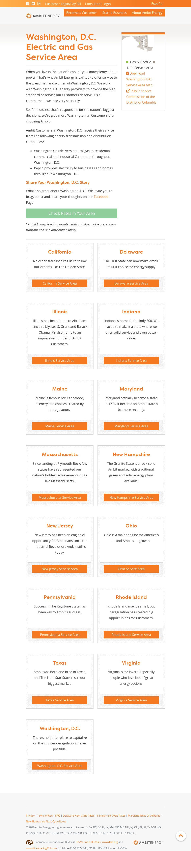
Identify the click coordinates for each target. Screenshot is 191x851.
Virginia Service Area (131, 700)
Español (157, 3)
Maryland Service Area (131, 426)
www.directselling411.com (41, 848)
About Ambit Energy (147, 12)
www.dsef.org (110, 842)
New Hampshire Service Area (131, 497)
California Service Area (60, 283)
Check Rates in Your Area (72, 213)
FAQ (57, 815)
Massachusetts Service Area (60, 497)
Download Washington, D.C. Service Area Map (139, 79)
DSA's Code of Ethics (89, 842)
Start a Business (114, 12)
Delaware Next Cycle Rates (78, 815)
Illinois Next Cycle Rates (111, 815)
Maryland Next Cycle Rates (144, 815)
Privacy (30, 815)
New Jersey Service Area (60, 569)
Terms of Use (45, 815)
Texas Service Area (60, 700)
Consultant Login (98, 4)
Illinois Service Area (59, 360)
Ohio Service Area (131, 569)
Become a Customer (81, 12)
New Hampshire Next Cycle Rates (46, 821)
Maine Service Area (59, 426)
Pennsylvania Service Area (60, 634)
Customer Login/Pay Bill (63, 4)
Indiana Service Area (131, 360)
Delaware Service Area (131, 283)
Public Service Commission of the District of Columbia (141, 97)
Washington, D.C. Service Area (59, 766)
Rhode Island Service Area (131, 634)
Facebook (101, 196)
